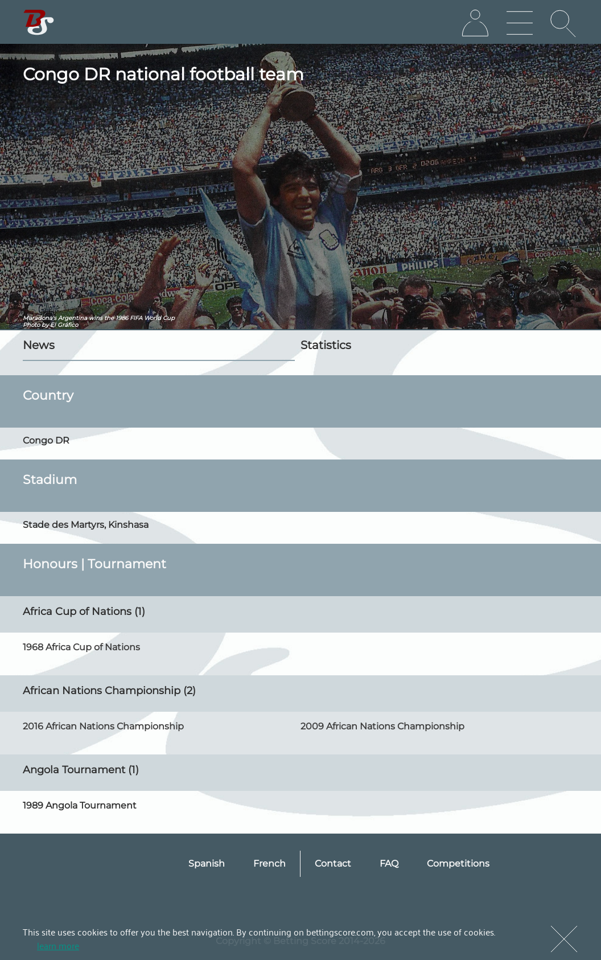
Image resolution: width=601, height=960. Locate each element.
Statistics (325, 345)
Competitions (458, 863)
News (39, 345)
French (269, 863)
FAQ (389, 863)
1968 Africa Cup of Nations (81, 647)
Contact (333, 863)
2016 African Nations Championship (103, 726)
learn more (58, 945)
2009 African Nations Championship (382, 726)
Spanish (206, 863)
